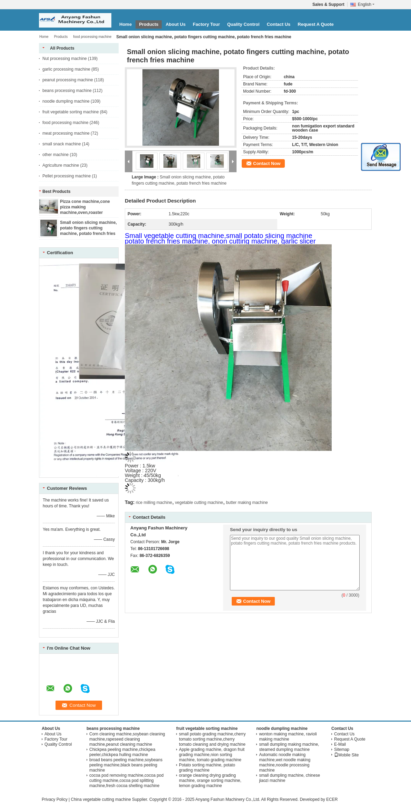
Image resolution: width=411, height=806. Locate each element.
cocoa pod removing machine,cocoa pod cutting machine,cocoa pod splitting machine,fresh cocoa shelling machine (126, 780)
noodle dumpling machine (66, 101)
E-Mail (340, 744)
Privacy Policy (55, 799)
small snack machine (61, 144)
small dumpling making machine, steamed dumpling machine (289, 747)
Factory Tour (206, 24)
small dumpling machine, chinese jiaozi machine (289, 778)
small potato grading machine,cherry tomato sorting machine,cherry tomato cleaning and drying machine (212, 739)
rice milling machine (154, 502)
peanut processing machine (67, 80)
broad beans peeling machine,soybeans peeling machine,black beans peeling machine (125, 765)
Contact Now (266, 163)
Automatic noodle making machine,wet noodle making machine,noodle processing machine (284, 762)
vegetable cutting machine (199, 502)
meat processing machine (66, 133)
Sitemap (341, 749)
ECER (332, 799)
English (366, 4)
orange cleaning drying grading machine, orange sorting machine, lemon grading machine (210, 780)
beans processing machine (67, 90)
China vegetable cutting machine (101, 799)
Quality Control (243, 24)
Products (148, 24)
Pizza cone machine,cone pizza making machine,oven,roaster (85, 207)
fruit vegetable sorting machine (70, 112)
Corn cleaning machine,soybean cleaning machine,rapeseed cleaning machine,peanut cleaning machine (127, 739)
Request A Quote (316, 24)
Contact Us (279, 24)
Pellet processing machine (66, 176)
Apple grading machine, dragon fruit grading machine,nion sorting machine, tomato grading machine (211, 754)
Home (125, 24)
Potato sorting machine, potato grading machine (207, 768)
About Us (176, 24)
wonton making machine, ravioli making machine (288, 737)
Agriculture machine (60, 165)
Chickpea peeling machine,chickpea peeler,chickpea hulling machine (122, 752)
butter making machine (247, 502)
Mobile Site (346, 755)
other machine (55, 154)
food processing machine (92, 37)
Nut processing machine (64, 58)
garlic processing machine (66, 69)
